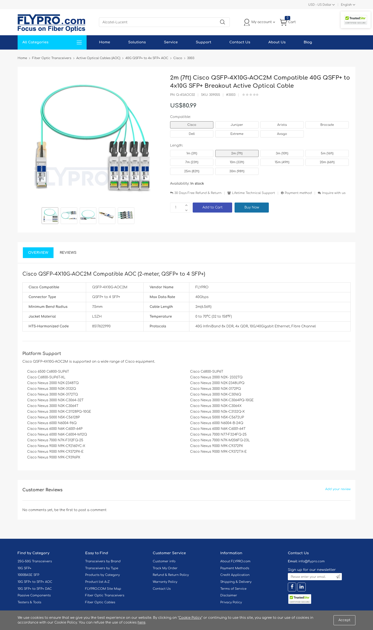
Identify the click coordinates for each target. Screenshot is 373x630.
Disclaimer (228, 595)
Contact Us (239, 42)
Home (104, 42)
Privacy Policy (231, 602)
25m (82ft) (191, 171)
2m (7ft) (237, 153)
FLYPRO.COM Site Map (103, 588)
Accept (344, 620)
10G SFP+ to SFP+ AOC (35, 582)
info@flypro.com (311, 561)
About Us (277, 42)
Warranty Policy (165, 582)
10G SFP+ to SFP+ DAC (35, 588)
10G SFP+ (24, 568)
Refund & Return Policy (171, 575)
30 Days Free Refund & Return (197, 193)
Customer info (164, 561)
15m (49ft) (282, 162)
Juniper (237, 125)
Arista (282, 125)
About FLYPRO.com (235, 561)
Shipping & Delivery (235, 582)
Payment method (298, 193)
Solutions (137, 42)
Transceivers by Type (101, 568)
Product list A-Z (97, 582)
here (141, 622)
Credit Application (235, 575)
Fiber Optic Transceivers (104, 595)
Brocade (327, 125)
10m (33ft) (237, 162)
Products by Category (102, 575)
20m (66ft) (327, 162)
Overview (38, 253)
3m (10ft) (282, 153)
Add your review (338, 489)
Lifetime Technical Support (253, 193)
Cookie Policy (190, 618)
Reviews (68, 253)
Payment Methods (234, 568)
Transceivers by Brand (103, 561)
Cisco (191, 125)
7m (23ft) (191, 162)
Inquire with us (333, 193)
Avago (282, 134)
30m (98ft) (236, 171)
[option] (49, 216)
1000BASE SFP (28, 575)
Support (203, 42)
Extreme (236, 134)
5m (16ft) (327, 153)
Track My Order (165, 568)
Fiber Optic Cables (100, 602)
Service (171, 42)
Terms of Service (233, 588)
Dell (192, 134)
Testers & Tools (29, 602)
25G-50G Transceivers (35, 561)
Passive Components (34, 595)
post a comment (92, 510)
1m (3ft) (191, 153)
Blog (308, 42)
